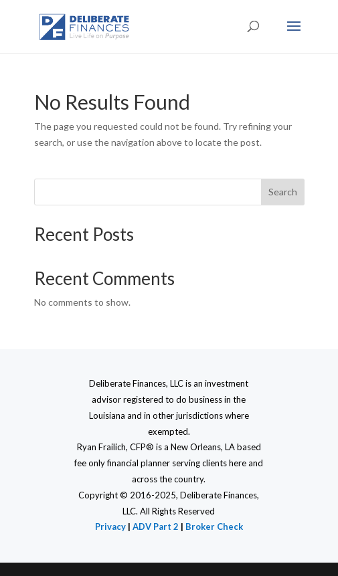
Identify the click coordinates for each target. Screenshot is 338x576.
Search (282, 191)
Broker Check (214, 526)
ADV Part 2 (157, 526)
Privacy (110, 526)
